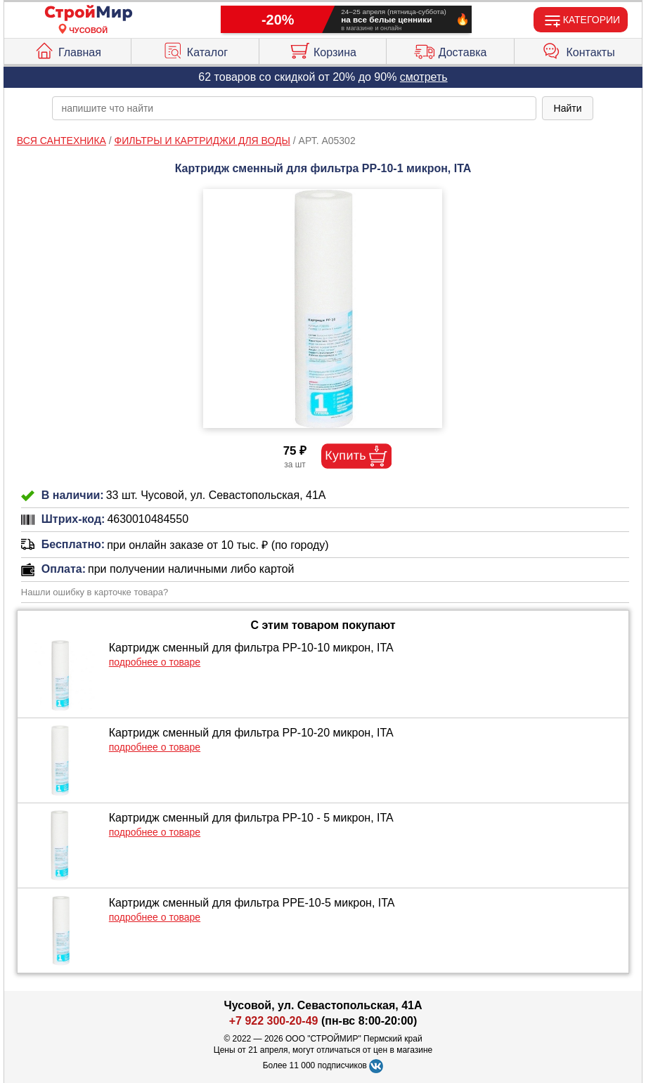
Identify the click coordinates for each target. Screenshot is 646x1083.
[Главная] (88, 13)
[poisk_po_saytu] (294, 108)
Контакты (578, 49)
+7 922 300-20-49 (273, 1021)
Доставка (450, 49)
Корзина (322, 49)
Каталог (195, 49)
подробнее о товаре (154, 662)
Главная (67, 49)
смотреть (424, 77)
